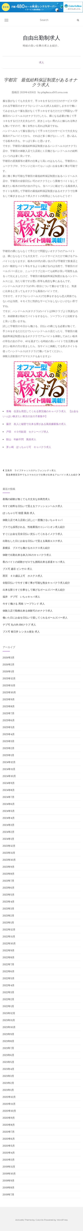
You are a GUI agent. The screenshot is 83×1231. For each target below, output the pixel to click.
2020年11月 (9, 1103)
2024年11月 (9, 769)
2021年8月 (8, 1041)
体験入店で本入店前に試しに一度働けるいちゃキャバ (33, 520)
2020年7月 (9, 1131)
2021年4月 (8, 1069)
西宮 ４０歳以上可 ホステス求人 (23, 575)
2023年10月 (9, 859)
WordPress (62, 1219)
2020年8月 (9, 1124)
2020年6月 (9, 1138)
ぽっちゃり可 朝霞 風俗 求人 (19, 513)
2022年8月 (8, 957)
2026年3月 (8, 657)
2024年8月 (9, 790)
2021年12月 (9, 1013)
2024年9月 (9, 783)
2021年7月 (8, 1048)
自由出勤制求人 (41, 37)
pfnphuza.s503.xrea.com (54, 92)
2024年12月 (9, 762)
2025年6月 (9, 720)
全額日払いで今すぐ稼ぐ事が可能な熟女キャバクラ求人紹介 (36, 582)
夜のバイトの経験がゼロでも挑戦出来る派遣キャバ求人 (34, 561)
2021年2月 (8, 1083)
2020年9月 (9, 1117)
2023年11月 (9, 852)
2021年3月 (8, 1076)
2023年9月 (8, 866)
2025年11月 (9, 685)
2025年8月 (9, 706)
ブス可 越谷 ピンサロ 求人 (17, 568)
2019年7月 (8, 1194)
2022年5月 (8, 978)
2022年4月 (8, 985)
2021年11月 (9, 1020)
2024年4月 (9, 818)
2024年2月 (8, 831)
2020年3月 (9, 1159)
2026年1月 (8, 671)
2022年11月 (9, 936)
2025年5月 (9, 727)
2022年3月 (8, 992)
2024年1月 (8, 838)
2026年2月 (8, 664)
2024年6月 (9, 804)
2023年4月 (8, 901)
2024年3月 (8, 825)
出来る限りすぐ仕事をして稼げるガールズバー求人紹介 (34, 589)
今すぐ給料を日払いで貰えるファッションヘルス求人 (33, 506)
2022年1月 (8, 1006)
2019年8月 (8, 1187)
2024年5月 (9, 811)
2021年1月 (8, 1090)
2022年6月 (8, 971)
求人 (41, 62)
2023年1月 (8, 922)
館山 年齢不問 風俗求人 (21, 439)
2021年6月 (8, 1055)
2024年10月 (9, 776)
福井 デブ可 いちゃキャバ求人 (21, 596)
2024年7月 (8, 797)
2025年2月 (8, 748)
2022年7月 (8, 964)
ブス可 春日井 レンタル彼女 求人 (21, 631)
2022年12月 (9, 929)
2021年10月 (9, 1027)
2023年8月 (8, 873)
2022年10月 (9, 943)
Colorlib (39, 1219)
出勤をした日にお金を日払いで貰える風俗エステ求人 (33, 541)
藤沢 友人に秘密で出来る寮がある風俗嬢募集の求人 (36, 424)
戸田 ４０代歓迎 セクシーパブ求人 (27, 431)
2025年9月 (9, 699)
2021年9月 (8, 1034)
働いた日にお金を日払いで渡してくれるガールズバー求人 (35, 617)
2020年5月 (9, 1145)
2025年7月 (8, 713)
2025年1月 (8, 755)
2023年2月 (8, 915)
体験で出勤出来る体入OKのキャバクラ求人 (27, 554)
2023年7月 (8, 880)
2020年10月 (9, 1110)
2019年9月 (8, 1180)
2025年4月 (9, 734)
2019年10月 (9, 1173)
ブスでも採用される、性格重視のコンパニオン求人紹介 (34, 527)
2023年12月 (9, 845)
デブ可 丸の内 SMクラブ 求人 (19, 624)
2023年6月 (8, 887)
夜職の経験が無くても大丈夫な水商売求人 (26, 499)
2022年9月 (8, 950)
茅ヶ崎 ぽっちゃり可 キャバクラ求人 (28, 447)
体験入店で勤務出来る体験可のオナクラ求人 (28, 610)
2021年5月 (8, 1062)
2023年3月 (8, 908)
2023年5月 (8, 894)
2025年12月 (9, 678)
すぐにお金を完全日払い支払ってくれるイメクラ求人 (33, 534)
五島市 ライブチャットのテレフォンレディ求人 (29, 470)
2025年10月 (9, 692)
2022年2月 (8, 999)
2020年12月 (9, 1096)
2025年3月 (8, 741)
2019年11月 (9, 1166)
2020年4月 (9, 1152)
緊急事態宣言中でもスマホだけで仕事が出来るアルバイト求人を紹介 (43, 474)
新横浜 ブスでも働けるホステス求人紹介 (26, 548)
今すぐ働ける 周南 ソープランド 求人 (24, 603)
